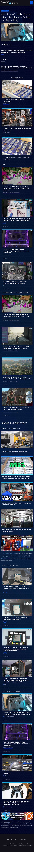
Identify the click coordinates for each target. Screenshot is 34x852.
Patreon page (7, 822)
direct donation (14, 823)
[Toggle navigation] (31, 2)
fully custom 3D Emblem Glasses (9, 553)
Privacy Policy (23, 839)
